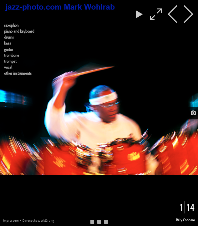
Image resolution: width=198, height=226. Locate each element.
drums (9, 37)
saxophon (11, 25)
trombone (11, 55)
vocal (8, 67)
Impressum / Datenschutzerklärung (28, 220)
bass (7, 43)
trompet (10, 61)
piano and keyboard (19, 31)
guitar (8, 49)
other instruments (18, 73)
